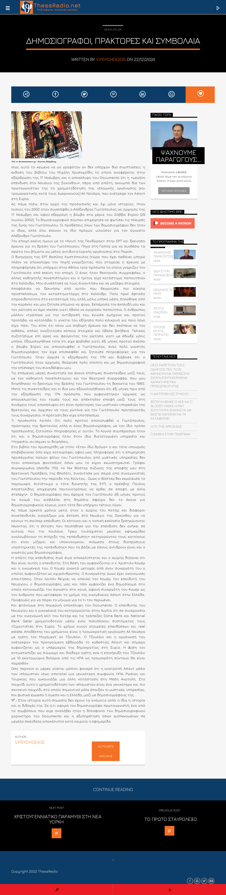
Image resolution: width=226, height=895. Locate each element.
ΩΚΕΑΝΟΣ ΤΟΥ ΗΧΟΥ (164, 292)
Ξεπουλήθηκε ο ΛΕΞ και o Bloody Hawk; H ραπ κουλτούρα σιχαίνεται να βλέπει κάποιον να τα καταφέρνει (171, 410)
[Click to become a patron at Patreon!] (174, 223)
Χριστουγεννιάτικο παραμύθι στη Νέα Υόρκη (57, 819)
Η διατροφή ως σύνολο (169, 394)
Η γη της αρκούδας (166, 426)
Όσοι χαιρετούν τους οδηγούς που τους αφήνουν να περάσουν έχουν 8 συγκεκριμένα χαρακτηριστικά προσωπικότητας (170, 375)
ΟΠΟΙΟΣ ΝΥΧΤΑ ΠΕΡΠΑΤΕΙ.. (161, 331)
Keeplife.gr (112, 29)
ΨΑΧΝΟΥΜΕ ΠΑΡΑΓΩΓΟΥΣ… (164, 254)
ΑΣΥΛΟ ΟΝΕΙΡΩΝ (160, 310)
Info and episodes (173, 190)
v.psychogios (111, 59)
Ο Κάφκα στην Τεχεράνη (170, 434)
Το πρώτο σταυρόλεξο (170, 819)
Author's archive (105, 751)
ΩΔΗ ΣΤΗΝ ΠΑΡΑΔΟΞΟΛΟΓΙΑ (166, 273)
